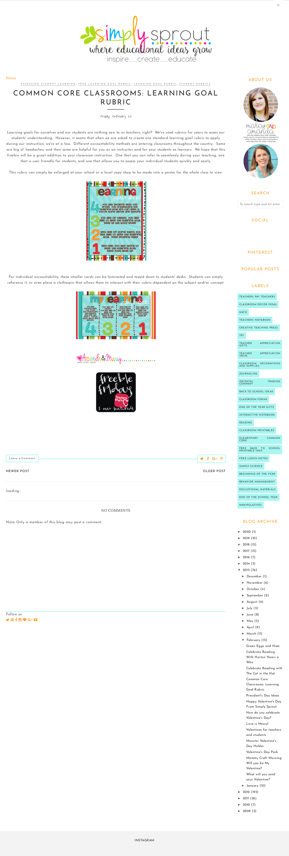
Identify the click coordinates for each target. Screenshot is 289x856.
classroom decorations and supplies (259, 364)
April (251, 627)
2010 (247, 804)
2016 (247, 557)
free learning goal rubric (104, 84)
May (250, 621)
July (250, 608)
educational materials (257, 489)
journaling (248, 374)
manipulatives (250, 505)
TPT (241, 335)
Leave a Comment (22, 458)
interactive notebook (257, 415)
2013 (247, 570)
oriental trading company (259, 382)
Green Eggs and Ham (263, 646)
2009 (247, 811)
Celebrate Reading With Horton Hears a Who (262, 657)
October (253, 589)
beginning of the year (257, 474)
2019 (247, 538)
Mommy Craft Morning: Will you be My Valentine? (264, 763)
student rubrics (195, 84)
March (252, 633)
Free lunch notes (253, 458)
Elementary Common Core (259, 439)
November (255, 582)
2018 (247, 544)
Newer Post (17, 471)
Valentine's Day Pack (262, 752)
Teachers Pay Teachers (257, 297)
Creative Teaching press (258, 328)
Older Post (214, 471)
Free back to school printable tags (259, 449)
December (255, 576)
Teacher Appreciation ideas (259, 354)
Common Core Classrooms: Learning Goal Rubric (262, 684)
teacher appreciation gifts (259, 344)
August (253, 602)
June (251, 614)
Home (11, 78)
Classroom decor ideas (258, 304)
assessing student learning (48, 84)
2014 (247, 563)
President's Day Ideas (262, 695)
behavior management (257, 482)
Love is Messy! (257, 724)
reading (245, 423)
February (254, 640)
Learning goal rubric (155, 84)
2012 (247, 792)
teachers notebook (255, 320)
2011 (246, 798)
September (255, 595)
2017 (247, 551)
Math (243, 312)
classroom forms (253, 399)
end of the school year (258, 497)
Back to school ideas (256, 392)
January (253, 785)
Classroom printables (256, 430)
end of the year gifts (256, 407)
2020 (247, 532)
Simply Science (251, 466)
